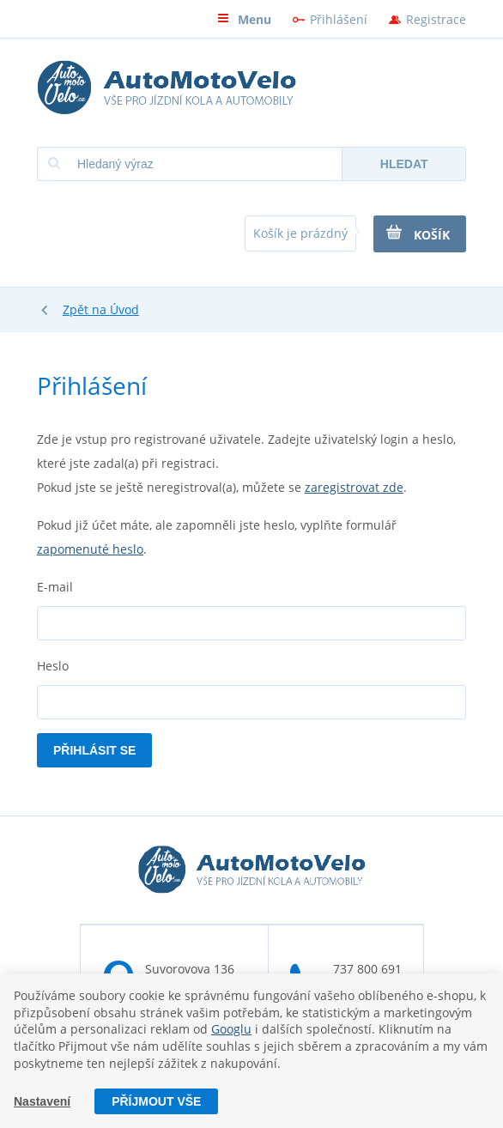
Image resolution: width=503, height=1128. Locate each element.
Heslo (53, 666)
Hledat (404, 164)
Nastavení (42, 1101)
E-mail (55, 587)
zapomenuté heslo (90, 549)
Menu (244, 19)
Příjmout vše (156, 1101)
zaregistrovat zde (354, 487)
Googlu (231, 1029)
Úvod (124, 309)
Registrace (436, 19)
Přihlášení (338, 19)
